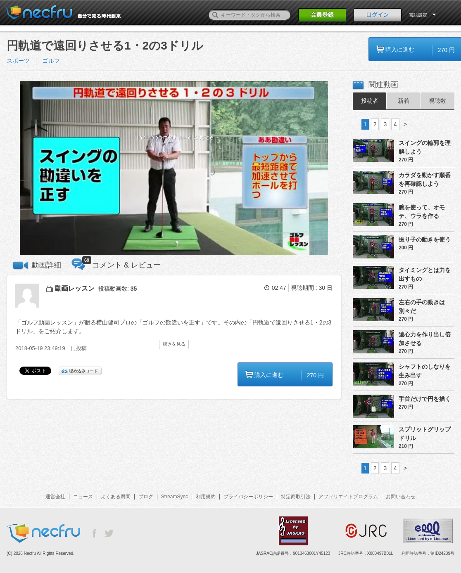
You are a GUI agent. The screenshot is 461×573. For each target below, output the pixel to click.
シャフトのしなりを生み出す (425, 371)
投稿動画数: (117, 288)
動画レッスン (75, 288)
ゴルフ (51, 60)
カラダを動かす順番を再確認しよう (425, 179)
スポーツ (18, 60)
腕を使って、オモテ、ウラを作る (422, 211)
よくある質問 (116, 497)
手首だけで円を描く (425, 398)
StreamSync (174, 497)
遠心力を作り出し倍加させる (425, 338)
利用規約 (206, 497)
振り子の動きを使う (425, 239)
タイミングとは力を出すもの (425, 274)
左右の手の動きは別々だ (422, 306)
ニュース (83, 497)
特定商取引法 (296, 497)
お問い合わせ (401, 497)
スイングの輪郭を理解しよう (425, 147)
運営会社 (55, 497)
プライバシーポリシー (248, 497)
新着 (403, 100)
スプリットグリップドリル (425, 433)
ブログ (145, 497)
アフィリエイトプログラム (348, 497)
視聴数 (437, 100)
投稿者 (369, 100)
